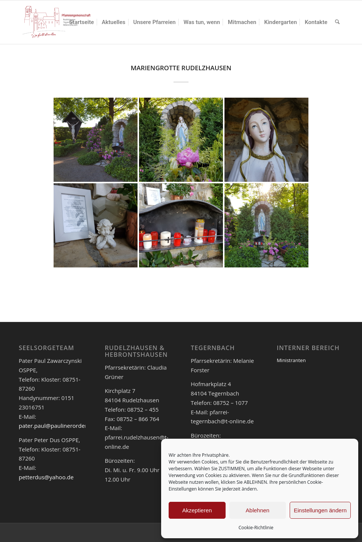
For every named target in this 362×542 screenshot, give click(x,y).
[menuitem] (82, 22)
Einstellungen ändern (320, 510)
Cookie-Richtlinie (256, 527)
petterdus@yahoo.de (46, 477)
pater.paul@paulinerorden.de (57, 425)
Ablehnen (257, 510)
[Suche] (337, 22)
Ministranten (291, 360)
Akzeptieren (197, 510)
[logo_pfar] (56, 22)
